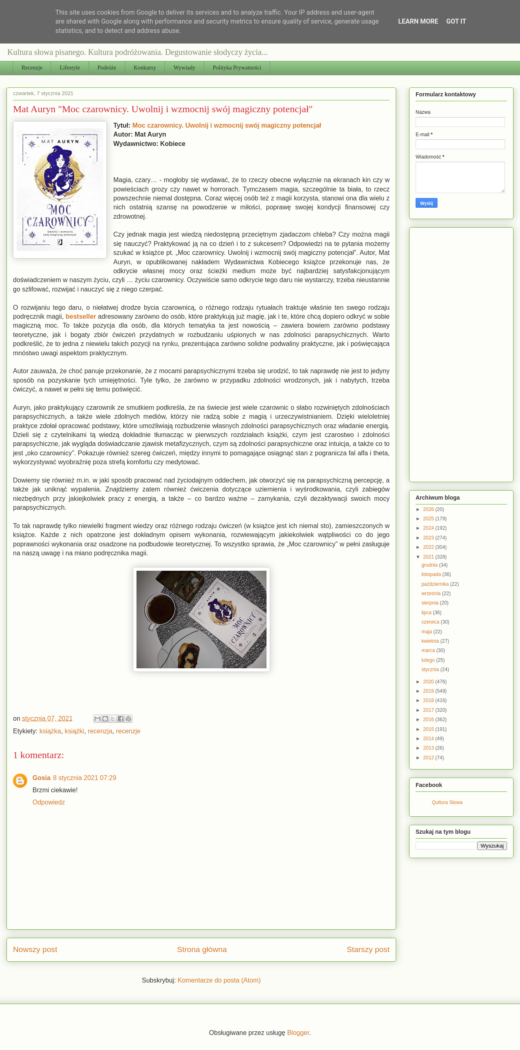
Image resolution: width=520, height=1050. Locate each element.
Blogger (298, 1032)
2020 (429, 682)
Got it (456, 21)
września (431, 593)
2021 (429, 557)
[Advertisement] (468, 352)
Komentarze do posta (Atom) (219, 980)
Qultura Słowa (447, 802)
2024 (429, 528)
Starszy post (368, 949)
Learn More (418, 21)
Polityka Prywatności (237, 68)
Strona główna (202, 949)
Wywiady (184, 68)
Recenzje (32, 68)
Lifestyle (70, 68)
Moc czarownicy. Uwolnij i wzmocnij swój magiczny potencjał (226, 125)
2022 (429, 547)
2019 (429, 691)
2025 (429, 519)
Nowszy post (35, 949)
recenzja (100, 731)
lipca (427, 612)
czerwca (430, 622)
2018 (429, 700)
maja (427, 632)
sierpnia (430, 603)
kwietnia (430, 641)
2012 (429, 758)
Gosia (41, 777)
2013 (429, 748)
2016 (429, 719)
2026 (429, 509)
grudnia (430, 565)
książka (50, 731)
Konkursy (145, 68)
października (435, 584)
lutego (428, 660)
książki (74, 731)
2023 (429, 538)
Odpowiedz (48, 802)
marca (428, 650)
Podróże (107, 68)
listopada (431, 574)
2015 (429, 729)
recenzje (128, 731)
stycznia (430, 669)
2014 (429, 738)
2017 (429, 710)
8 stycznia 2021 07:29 (84, 777)
